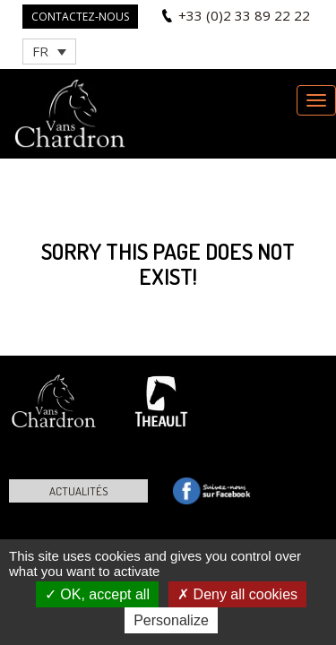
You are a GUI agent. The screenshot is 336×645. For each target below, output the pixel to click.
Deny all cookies (237, 594)
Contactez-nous (80, 16)
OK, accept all (97, 594)
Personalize (171, 620)
